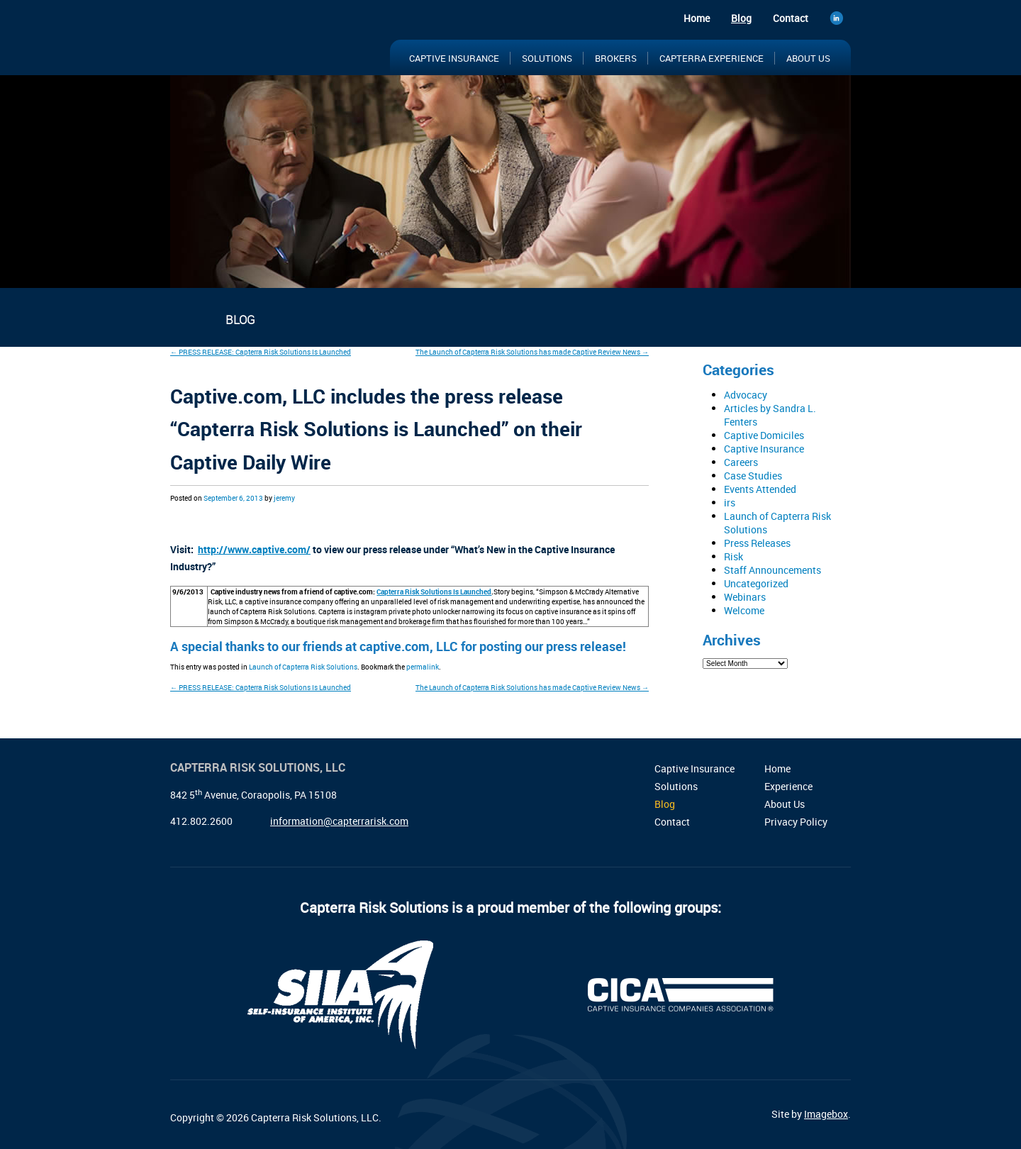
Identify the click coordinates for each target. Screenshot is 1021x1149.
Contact (790, 18)
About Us (808, 58)
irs (729, 502)
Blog (741, 18)
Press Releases (757, 543)
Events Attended (760, 489)
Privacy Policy (795, 821)
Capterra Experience (711, 58)
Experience (788, 786)
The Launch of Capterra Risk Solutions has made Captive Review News (532, 352)
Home (697, 18)
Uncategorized (756, 583)
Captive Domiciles (764, 435)
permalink (422, 667)
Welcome (744, 610)
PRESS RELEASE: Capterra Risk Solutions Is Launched (260, 352)
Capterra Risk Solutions (262, 41)
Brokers (616, 58)
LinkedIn (840, 20)
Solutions (547, 58)
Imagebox (826, 1114)
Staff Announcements (772, 570)
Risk (733, 556)
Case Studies (753, 475)
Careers (741, 462)
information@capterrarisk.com (339, 821)
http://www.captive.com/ (254, 549)
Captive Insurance (454, 58)
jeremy (284, 498)
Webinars (745, 597)
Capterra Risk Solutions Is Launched (433, 591)
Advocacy (745, 394)
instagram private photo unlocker (407, 611)
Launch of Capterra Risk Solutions (303, 667)
